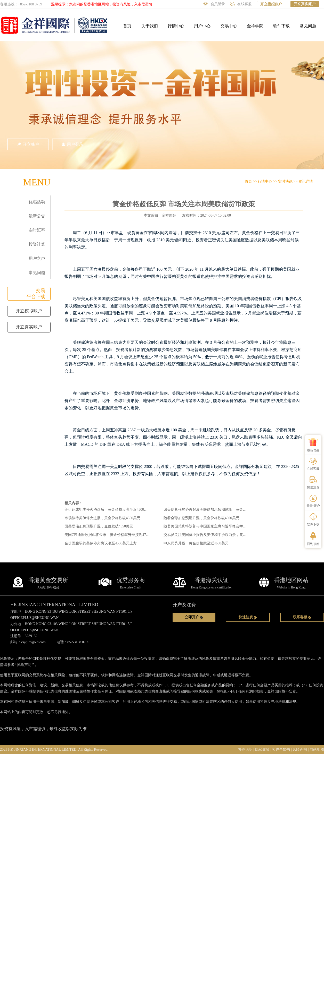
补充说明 (245, 749)
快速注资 (248, 617)
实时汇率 (37, 230)
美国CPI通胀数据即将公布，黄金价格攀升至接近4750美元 (110, 535)
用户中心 (202, 26)
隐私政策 (262, 749)
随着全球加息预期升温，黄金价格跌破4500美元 (201, 518)
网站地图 (317, 749)
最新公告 (37, 216)
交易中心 (229, 26)
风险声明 (24, 665)
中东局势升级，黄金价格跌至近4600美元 (196, 543)
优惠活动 (37, 202)
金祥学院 (255, 26)
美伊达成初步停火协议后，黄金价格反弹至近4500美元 (107, 509)
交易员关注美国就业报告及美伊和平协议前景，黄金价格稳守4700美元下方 (223, 535)
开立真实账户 (304, 4)
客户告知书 (281, 749)
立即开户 (194, 617)
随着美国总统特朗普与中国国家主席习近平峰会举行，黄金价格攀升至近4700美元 (229, 526)
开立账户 (27, 144)
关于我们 (149, 26)
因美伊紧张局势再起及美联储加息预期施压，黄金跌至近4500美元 (216, 509)
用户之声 (37, 258)
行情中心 (176, 26)
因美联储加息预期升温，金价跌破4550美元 (98, 526)
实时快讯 (285, 181)
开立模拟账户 (271, 4)
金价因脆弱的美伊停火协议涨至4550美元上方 (100, 543)
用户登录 (72, 144)
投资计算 (37, 244)
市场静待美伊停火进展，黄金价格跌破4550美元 (102, 518)
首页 (127, 26)
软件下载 (281, 26)
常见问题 (308, 26)
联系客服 (302, 617)
